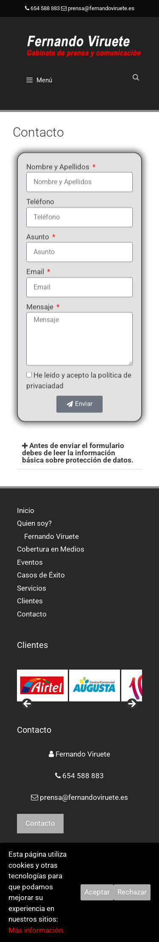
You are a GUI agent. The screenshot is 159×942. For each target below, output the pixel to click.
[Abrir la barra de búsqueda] (136, 77)
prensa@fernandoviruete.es (101, 8)
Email (36, 262)
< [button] (27, 704)
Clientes (30, 601)
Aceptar (97, 892)
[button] (79, 453)
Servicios (31, 588)
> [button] (131, 704)
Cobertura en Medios (50, 549)
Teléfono (40, 192)
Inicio (25, 510)
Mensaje (40, 298)
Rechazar (132, 892)
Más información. (36, 930)
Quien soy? (34, 523)
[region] (79, 685)
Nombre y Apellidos (58, 158)
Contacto (32, 614)
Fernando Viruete (51, 536)
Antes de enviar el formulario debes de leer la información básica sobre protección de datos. (78, 452)
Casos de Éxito (41, 575)
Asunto (38, 228)
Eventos (30, 562)
